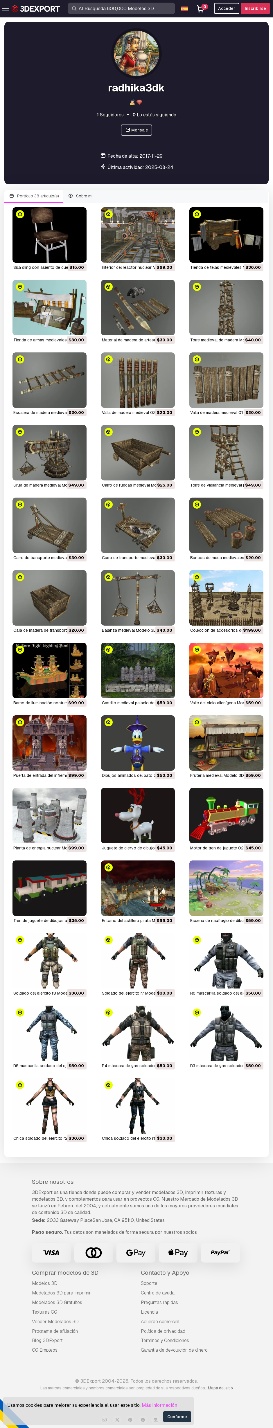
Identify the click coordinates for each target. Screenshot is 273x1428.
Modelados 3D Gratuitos (57, 1302)
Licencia (149, 1312)
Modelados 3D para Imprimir (61, 1293)
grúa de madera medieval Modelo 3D (47, 485)
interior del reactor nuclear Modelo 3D (137, 267)
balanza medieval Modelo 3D (129, 630)
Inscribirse (255, 8)
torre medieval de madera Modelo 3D (225, 340)
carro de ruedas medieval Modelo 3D (136, 485)
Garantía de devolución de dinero (174, 1350)
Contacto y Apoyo (165, 1272)
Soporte (149, 1283)
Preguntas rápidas (159, 1302)
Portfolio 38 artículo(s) (34, 196)
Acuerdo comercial (160, 1322)
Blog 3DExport (47, 1340)
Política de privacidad (163, 1331)
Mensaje (136, 130)
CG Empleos (45, 1350)
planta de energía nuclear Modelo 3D (47, 848)
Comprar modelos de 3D (65, 1272)
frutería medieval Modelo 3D (217, 775)
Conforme (177, 1416)
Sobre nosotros (53, 1182)
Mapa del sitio (220, 1388)
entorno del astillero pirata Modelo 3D (137, 920)
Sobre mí (80, 196)
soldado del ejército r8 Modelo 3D (45, 993)
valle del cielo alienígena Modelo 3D (223, 702)
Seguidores (110, 115)
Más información (159, 1405)
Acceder (226, 8)
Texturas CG (44, 1312)
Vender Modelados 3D (55, 1322)
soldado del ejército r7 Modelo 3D (134, 993)
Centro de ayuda (158, 1293)
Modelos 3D (45, 1283)
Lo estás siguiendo (154, 115)
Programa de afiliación (55, 1331)
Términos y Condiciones (165, 1340)
